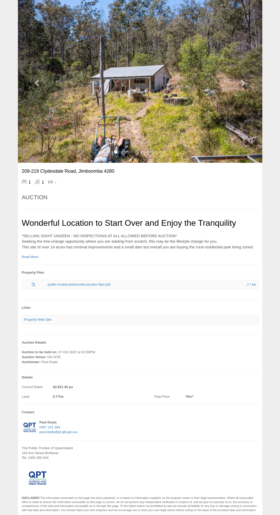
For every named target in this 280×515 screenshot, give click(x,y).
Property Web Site (37, 319)
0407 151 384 (50, 427)
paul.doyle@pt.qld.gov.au (58, 432)
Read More (30, 257)
